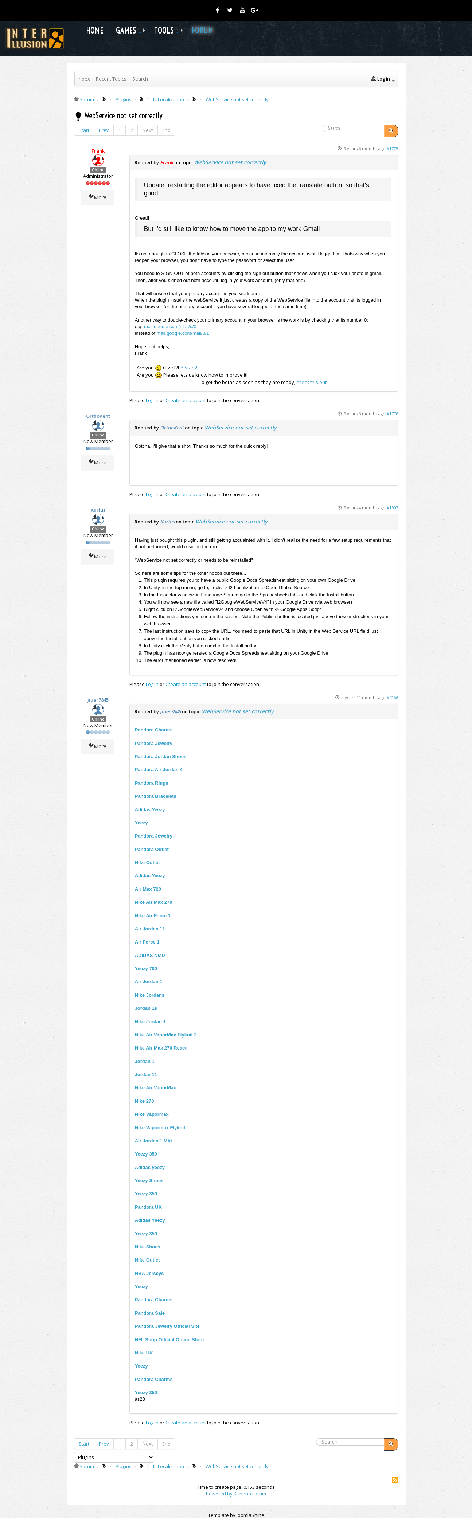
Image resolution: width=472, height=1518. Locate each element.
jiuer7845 (98, 700)
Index (84, 78)
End (166, 130)
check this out (311, 382)
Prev (104, 130)
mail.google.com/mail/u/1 (183, 333)
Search (140, 78)
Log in (152, 400)
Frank (98, 151)
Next (148, 130)
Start (84, 130)
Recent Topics (111, 78)
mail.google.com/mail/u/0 (170, 326)
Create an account (185, 400)
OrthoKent (98, 416)
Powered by (219, 1493)
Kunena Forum (250, 1493)
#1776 (392, 413)
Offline (98, 170)
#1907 (392, 507)
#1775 (392, 148)
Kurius (98, 510)
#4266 (392, 697)
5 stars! (189, 367)
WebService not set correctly (230, 162)
